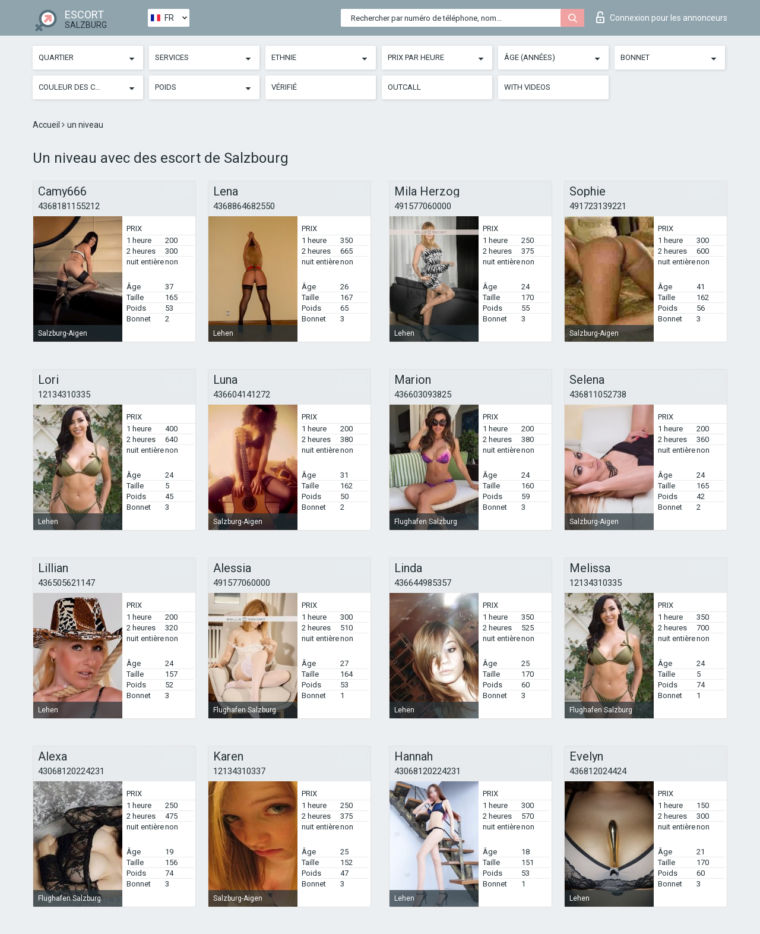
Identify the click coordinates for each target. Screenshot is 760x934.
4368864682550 (244, 206)
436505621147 (66, 583)
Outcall (404, 87)
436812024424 (597, 771)
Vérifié (284, 87)
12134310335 (64, 394)
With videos (527, 87)
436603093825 (422, 394)
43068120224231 (71, 771)
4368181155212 (69, 206)
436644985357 (422, 583)
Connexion (661, 17)
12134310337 (239, 771)
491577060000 (422, 206)
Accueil (47, 125)
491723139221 (597, 206)
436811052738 (597, 394)
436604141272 (241, 394)
